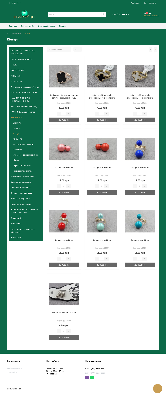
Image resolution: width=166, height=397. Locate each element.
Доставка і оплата (46, 26)
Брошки (16, 128)
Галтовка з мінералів (21, 187)
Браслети (17, 123)
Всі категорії (27, 26)
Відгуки (62, 26)
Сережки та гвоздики (22, 166)
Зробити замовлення (151, 16)
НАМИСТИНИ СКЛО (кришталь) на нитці (20, 99)
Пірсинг (16, 160)
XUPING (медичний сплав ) (23, 112)
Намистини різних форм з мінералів (23, 230)
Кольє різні (16, 237)
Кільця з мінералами (20, 198)
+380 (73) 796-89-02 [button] (96, 368)
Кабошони (16, 223)
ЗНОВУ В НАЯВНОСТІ (21, 59)
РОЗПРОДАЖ (17, 70)
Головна (13, 26)
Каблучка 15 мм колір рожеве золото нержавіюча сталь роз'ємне (64, 98)
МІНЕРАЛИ (16, 76)
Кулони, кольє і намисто (23, 144)
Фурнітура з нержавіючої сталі (25, 87)
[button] (14, 3)
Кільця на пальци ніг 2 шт (64, 313)
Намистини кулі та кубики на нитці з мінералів (24, 211)
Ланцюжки (17, 150)
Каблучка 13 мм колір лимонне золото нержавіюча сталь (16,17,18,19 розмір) (140, 98)
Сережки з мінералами (21, 193)
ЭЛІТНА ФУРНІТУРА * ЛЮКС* (25, 92)
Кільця (16, 134)
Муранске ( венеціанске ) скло (26, 155)
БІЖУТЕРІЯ (16, 33)
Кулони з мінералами (21, 204)
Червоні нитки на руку (22, 171)
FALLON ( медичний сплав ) (24, 106)
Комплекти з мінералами (22, 176)
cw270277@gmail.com (95, 373)
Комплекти (17, 139)
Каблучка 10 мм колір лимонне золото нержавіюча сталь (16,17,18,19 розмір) (102, 98)
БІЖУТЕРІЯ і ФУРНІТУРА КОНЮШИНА (23, 52)
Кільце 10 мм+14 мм (64, 168)
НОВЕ (14, 65)
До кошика (64, 120)
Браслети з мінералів (21, 182)
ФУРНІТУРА (16, 81)
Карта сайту (12, 372)
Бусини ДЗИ (16, 218)
